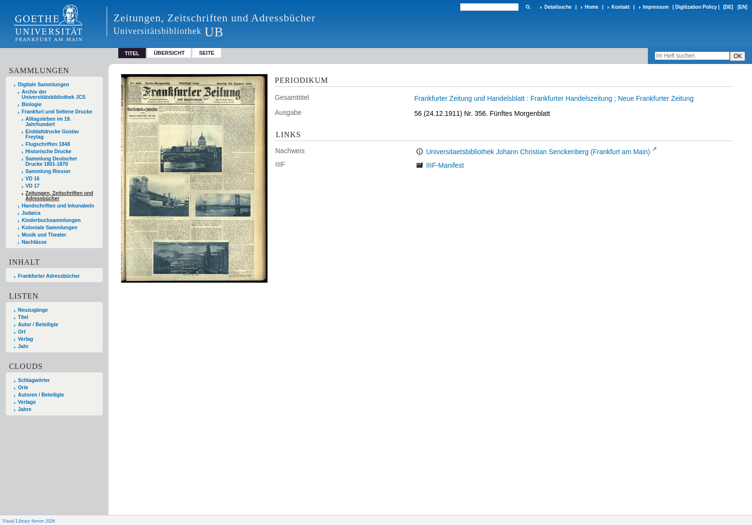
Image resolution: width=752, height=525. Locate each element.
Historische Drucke (49, 151)
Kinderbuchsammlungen (51, 220)
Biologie (32, 104)
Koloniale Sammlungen (50, 227)
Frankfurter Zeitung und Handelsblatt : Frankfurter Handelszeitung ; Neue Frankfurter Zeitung (554, 98)
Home (591, 7)
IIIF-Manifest (445, 165)
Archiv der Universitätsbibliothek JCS (54, 94)
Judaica (31, 213)
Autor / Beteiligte (38, 324)
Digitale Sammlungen (43, 84)
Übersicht (169, 53)
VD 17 (33, 186)
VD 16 (33, 178)
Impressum (656, 7)
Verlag (25, 339)
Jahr (23, 346)
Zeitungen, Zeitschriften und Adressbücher (60, 196)
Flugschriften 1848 (48, 144)
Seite (207, 53)
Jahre (24, 409)
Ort (22, 331)
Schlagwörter (34, 380)
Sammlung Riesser (48, 171)
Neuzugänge (33, 310)
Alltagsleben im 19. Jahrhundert (48, 121)
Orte (23, 387)
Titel (23, 317)
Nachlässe (34, 242)
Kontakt (620, 7)
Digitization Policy (696, 7)
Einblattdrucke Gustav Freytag (52, 134)
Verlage (27, 402)
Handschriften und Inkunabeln (58, 205)
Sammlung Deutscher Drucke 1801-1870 (52, 161)
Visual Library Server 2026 (28, 521)
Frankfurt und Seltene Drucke (57, 111)
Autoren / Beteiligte (41, 395)
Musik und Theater (44, 235)
